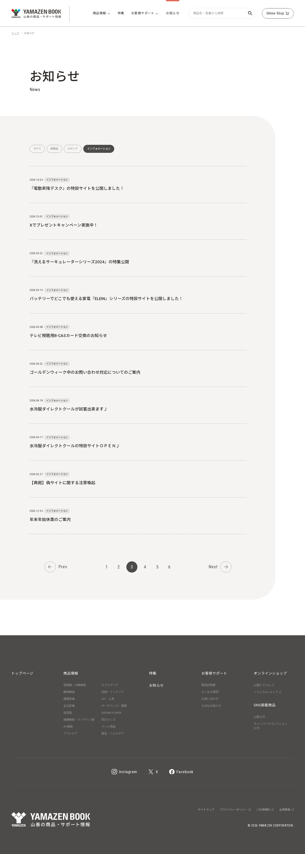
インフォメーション (99, 148)
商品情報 (70, 673)
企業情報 (286, 809)
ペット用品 (108, 726)
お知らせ (156, 685)
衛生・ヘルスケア (112, 733)
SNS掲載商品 (265, 705)
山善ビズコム (264, 685)
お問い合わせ (209, 699)
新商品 (54, 148)
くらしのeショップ (267, 692)
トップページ (22, 673)
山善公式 (259, 716)
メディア (72, 148)
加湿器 (67, 712)
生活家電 (69, 705)
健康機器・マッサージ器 (78, 719)
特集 (152, 673)
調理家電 (69, 699)
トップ (15, 33)
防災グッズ (108, 719)
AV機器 (68, 726)
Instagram (124, 772)
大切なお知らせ (211, 705)
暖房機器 (69, 692)
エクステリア (109, 685)
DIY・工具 (107, 699)
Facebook (181, 772)
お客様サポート (214, 673)
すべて (37, 148)
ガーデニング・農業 (114, 705)
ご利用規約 (265, 809)
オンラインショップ (270, 673)
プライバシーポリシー (235, 809)
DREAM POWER (111, 712)
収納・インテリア (112, 692)
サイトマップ (206, 809)
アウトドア (70, 733)
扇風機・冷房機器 (74, 685)
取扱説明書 (208, 685)
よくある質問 (209, 692)
